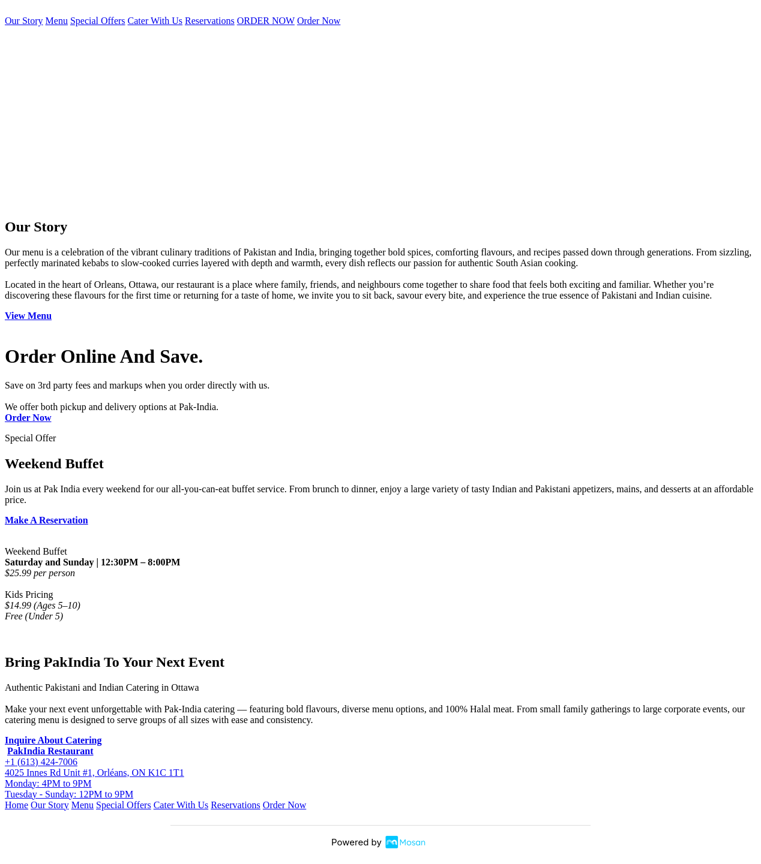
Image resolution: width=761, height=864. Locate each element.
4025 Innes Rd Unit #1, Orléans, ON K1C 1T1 (94, 772)
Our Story (24, 21)
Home (16, 805)
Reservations (210, 21)
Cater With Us (155, 21)
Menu (57, 21)
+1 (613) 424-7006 (41, 762)
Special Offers (97, 21)
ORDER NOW (266, 21)
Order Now (318, 21)
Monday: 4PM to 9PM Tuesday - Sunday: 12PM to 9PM (69, 788)
